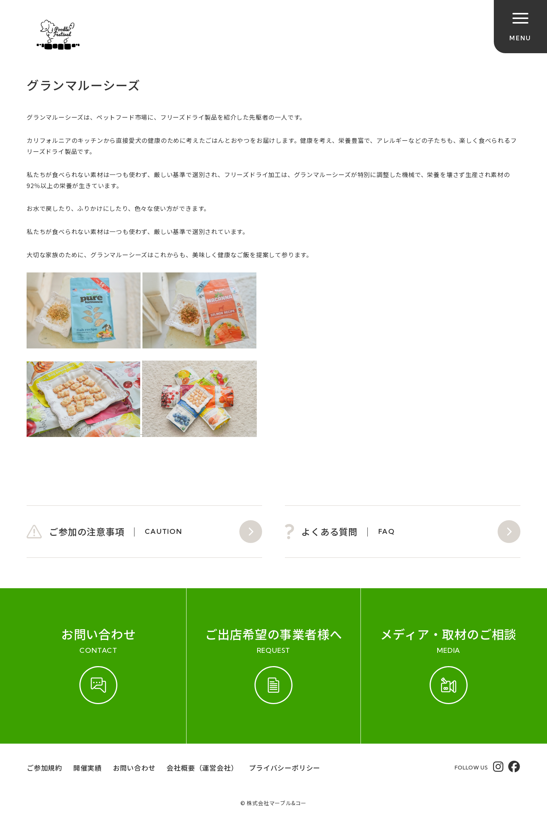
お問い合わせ (134, 768)
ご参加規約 (44, 768)
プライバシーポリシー (284, 768)
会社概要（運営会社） (202, 768)
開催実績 (87, 768)
